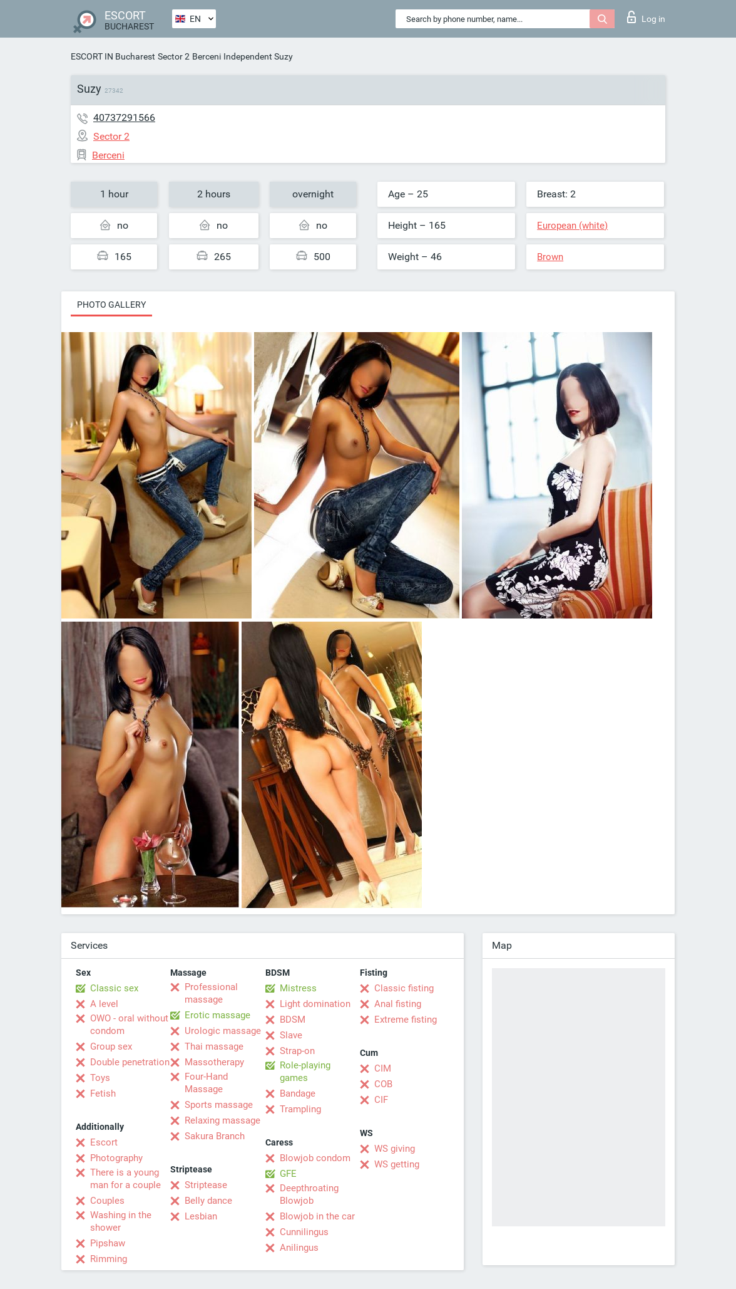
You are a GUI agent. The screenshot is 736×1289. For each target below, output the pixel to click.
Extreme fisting (405, 1019)
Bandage (297, 1093)
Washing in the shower (120, 1221)
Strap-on (297, 1051)
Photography (116, 1158)
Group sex (111, 1046)
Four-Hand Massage (206, 1083)
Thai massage (214, 1046)
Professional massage (211, 993)
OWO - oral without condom (129, 1024)
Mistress (298, 988)
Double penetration (130, 1062)
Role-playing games (305, 1071)
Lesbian (201, 1216)
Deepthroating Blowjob (309, 1194)
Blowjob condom (315, 1158)
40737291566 (124, 117)
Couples (107, 1200)
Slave (291, 1035)
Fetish (103, 1093)
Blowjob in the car (317, 1216)
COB (383, 1084)
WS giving (394, 1148)
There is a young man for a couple (125, 1179)
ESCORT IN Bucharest (113, 56)
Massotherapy (214, 1062)
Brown (550, 257)
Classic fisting (404, 988)
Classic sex (114, 988)
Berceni (206, 56)
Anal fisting (397, 1004)
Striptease (206, 1185)
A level (104, 1004)
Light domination (315, 1004)
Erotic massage (217, 1015)
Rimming (108, 1259)
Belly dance (208, 1200)
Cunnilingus (304, 1232)
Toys (100, 1077)
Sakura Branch (215, 1136)
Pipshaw (107, 1243)
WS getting (396, 1164)
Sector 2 (174, 56)
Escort (104, 1142)
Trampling (300, 1109)
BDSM (292, 1019)
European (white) (572, 225)
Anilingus (299, 1247)
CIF (381, 1099)
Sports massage (219, 1104)
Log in (646, 17)
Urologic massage (223, 1030)
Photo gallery (111, 305)
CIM (382, 1068)
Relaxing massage (222, 1120)
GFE (288, 1173)
